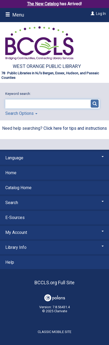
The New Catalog (43, 3)
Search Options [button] (21, 113)
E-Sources (15, 217)
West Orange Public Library (47, 66)
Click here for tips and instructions (75, 128)
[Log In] (91, 13)
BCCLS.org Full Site (54, 282)
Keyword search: (18, 94)
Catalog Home (18, 187)
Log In (101, 13)
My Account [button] (54, 232)
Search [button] (54, 202)
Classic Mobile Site (54, 332)
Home (10, 172)
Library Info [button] (54, 247)
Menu (14, 15)
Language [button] (54, 157)
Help (9, 262)
